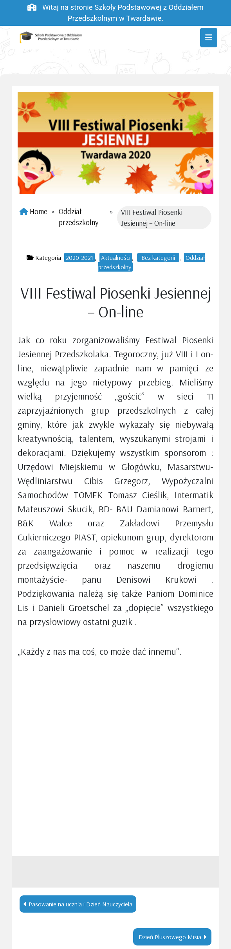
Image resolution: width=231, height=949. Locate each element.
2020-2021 (79, 257)
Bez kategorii (158, 257)
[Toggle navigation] (208, 37)
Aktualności (115, 257)
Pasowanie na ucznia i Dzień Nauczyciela (80, 904)
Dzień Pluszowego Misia (170, 937)
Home (38, 211)
